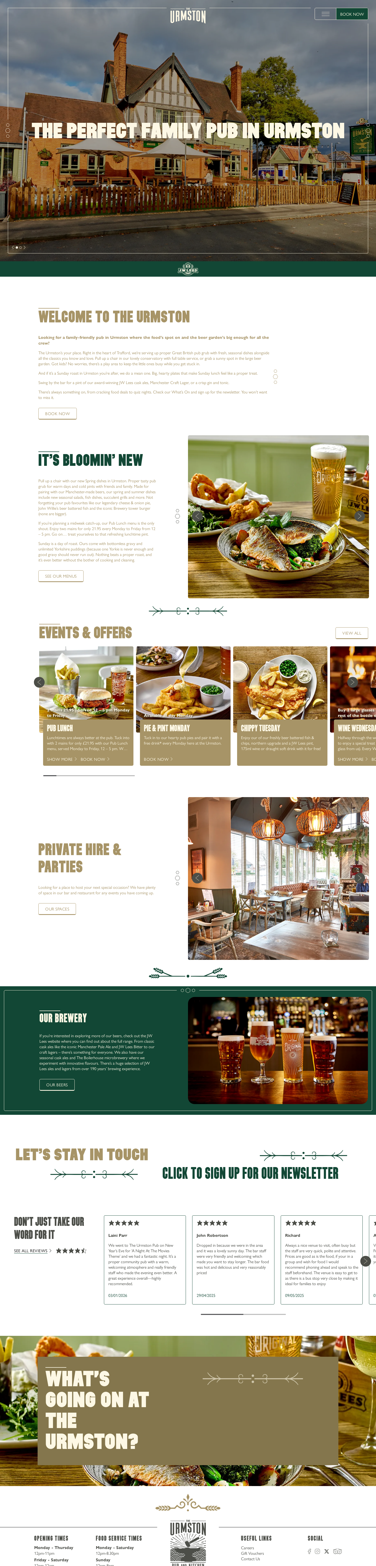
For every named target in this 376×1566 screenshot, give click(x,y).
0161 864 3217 (345, 239)
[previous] (197, 517)
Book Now (352, 14)
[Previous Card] (39, 682)
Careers (247, 1547)
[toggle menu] (325, 14)
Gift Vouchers (252, 1553)
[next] (13, 247)
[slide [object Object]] (17, 247)
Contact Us (250, 1558)
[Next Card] (352, 682)
